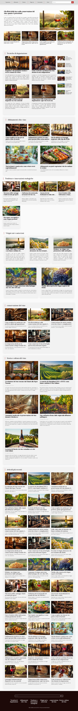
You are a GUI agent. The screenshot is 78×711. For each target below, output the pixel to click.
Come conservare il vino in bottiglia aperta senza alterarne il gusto (39, 344)
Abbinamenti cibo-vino (24, 701)
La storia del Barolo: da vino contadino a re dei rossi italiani (20, 450)
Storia (48, 2)
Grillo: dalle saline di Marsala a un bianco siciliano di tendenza (15, 250)
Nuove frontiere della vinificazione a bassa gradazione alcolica (64, 194)
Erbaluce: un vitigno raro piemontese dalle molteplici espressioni (62, 250)
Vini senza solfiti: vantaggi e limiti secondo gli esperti (10, 193)
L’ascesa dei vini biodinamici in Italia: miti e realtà (11, 42)
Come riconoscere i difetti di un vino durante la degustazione (68, 58)
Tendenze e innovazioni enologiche (33, 701)
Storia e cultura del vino (64, 701)
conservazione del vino (54, 701)
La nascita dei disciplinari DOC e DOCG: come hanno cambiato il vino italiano (68, 85)
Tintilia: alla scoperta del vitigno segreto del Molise (68, 72)
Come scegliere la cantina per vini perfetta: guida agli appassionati (47, 43)
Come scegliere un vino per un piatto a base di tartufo (15, 138)
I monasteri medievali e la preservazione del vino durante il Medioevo (68, 65)
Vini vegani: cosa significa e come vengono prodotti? (11, 218)
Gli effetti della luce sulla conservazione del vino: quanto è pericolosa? (19, 12)
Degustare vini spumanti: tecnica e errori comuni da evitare (16, 71)
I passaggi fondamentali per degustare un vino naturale (14, 99)
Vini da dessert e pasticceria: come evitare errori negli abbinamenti (20, 167)
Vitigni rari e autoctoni (44, 701)
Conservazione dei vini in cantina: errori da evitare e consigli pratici (61, 323)
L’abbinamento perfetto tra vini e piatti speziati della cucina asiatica (38, 138)
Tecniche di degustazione (14, 701)
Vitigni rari (32, 2)
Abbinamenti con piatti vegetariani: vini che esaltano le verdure (56, 167)
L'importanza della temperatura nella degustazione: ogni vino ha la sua (30, 43)
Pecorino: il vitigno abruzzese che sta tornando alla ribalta (38, 250)
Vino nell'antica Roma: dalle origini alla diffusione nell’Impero (55, 416)
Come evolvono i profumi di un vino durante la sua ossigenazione (43, 71)
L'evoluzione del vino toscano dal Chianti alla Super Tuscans (21, 382)
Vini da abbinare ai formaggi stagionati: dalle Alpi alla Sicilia (60, 138)
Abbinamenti (16, 2)
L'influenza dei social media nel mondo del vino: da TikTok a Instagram (65, 43)
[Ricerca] (61, 2)
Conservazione (39, 2)
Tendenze (24, 2)
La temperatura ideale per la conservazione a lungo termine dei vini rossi (15, 345)
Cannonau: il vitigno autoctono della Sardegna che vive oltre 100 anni (68, 93)
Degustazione (8, 2)
